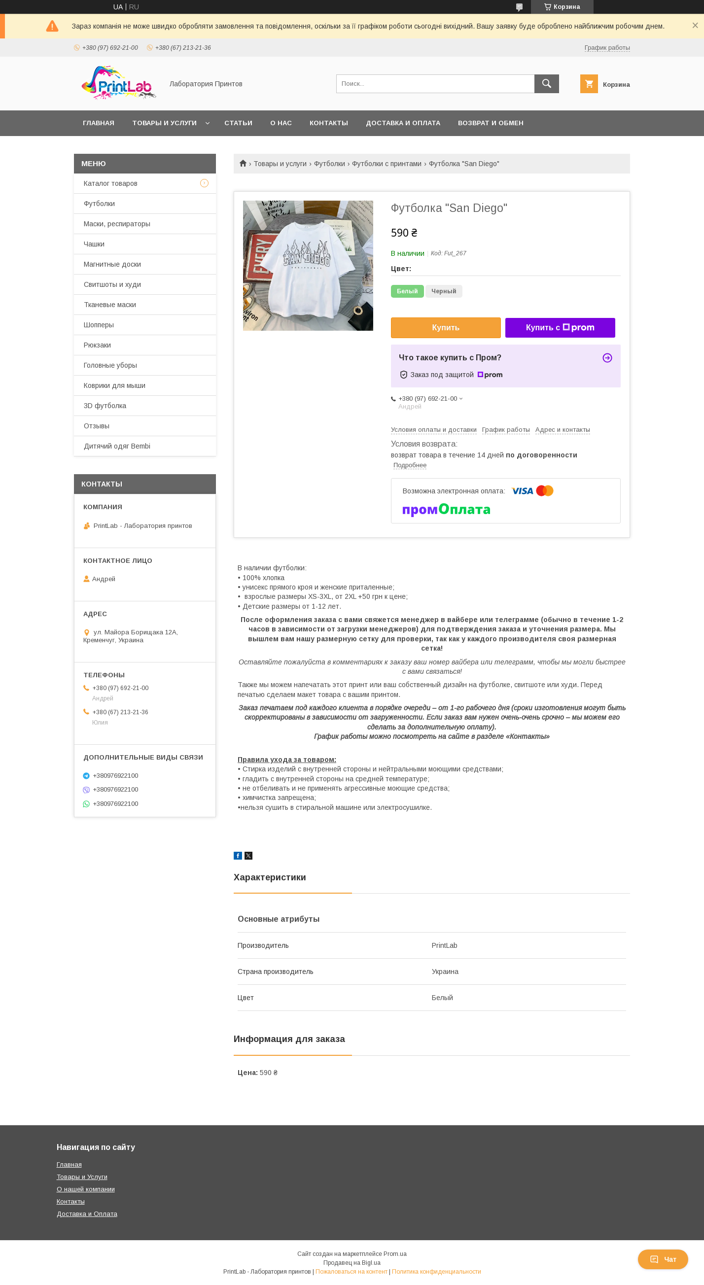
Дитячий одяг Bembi (117, 446)
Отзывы (96, 426)
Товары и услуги (164, 123)
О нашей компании (86, 1189)
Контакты (329, 123)
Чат (663, 1259)
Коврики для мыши (114, 385)
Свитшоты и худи (112, 284)
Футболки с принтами (387, 164)
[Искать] (546, 83)
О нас (281, 123)
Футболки (329, 164)
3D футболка (105, 406)
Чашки (94, 244)
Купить (446, 327)
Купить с (560, 327)
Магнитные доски (112, 264)
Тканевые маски (110, 305)
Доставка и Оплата (87, 1213)
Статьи (238, 123)
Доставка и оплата (403, 123)
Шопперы (99, 325)
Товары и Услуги (82, 1177)
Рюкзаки (97, 345)
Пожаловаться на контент (351, 1271)
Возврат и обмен (491, 123)
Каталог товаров (111, 183)
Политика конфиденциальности (436, 1271)
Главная (98, 123)
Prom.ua (395, 1253)
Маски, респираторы (117, 224)
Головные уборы (110, 365)
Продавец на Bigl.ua (352, 1262)
